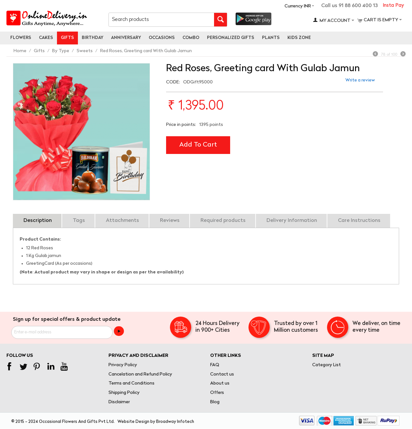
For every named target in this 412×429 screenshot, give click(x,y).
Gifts (67, 38)
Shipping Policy (124, 392)
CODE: (173, 82)
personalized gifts (230, 38)
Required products (223, 220)
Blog (215, 402)
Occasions (162, 38)
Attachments (122, 220)
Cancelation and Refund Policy (140, 374)
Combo (191, 38)
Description (37, 220)
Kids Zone (299, 38)
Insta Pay (393, 5)
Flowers (20, 38)
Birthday (92, 38)
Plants (271, 38)
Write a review (360, 80)
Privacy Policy (122, 365)
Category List (326, 365)
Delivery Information (292, 220)
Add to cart (198, 145)
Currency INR (298, 6)
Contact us (222, 374)
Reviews (170, 220)
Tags (79, 220)
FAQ (214, 365)
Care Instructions (359, 220)
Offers (217, 392)
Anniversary (126, 38)
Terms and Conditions (131, 383)
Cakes (46, 38)
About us (219, 383)
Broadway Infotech (175, 422)
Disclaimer (119, 402)
